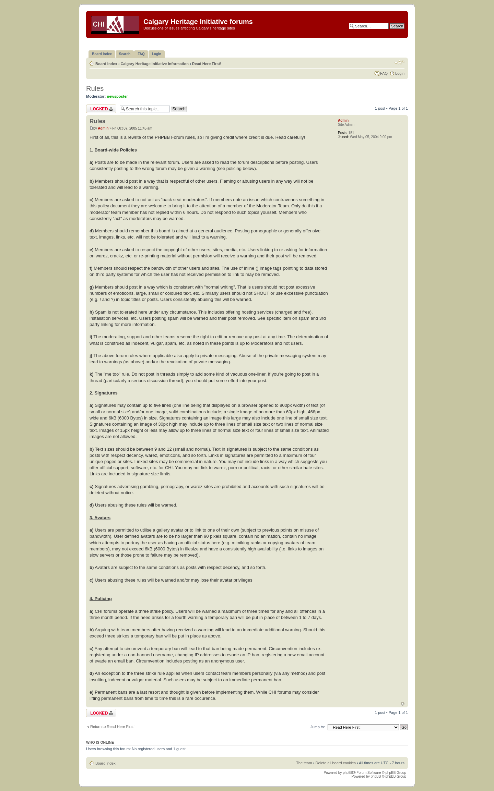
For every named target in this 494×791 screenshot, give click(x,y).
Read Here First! (206, 64)
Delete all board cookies (336, 763)
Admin (103, 128)
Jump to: (317, 727)
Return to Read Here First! (112, 727)
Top (402, 704)
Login (399, 73)
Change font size (399, 62)
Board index (106, 64)
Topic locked (101, 109)
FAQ (384, 73)
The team (304, 763)
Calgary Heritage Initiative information (154, 64)
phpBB (348, 773)
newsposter (117, 96)
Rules (95, 88)
